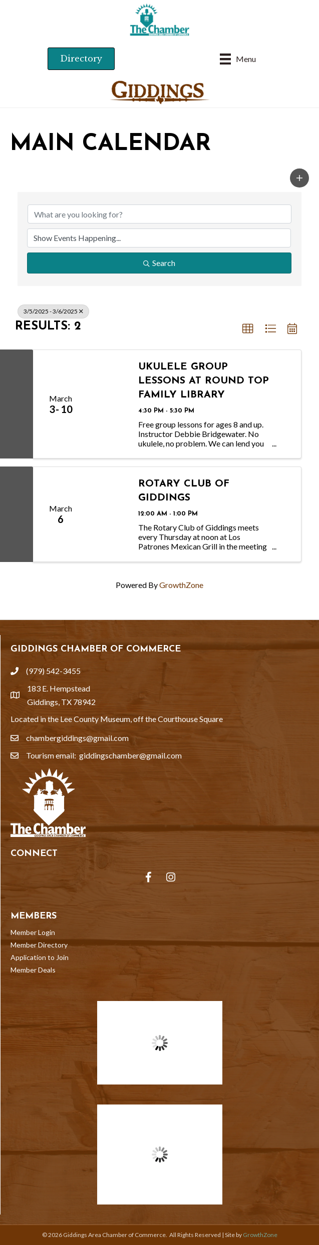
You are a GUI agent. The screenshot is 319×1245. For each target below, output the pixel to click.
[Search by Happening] (159, 238)
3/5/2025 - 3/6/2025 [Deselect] (53, 311)
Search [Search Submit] (159, 263)
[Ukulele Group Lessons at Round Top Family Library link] (108, 404)
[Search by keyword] (159, 214)
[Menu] (238, 59)
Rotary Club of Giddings (183, 491)
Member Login (33, 932)
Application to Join (40, 957)
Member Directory (39, 944)
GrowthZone (181, 585)
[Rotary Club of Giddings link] (108, 514)
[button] (299, 178)
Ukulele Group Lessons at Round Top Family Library (203, 381)
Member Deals (33, 970)
